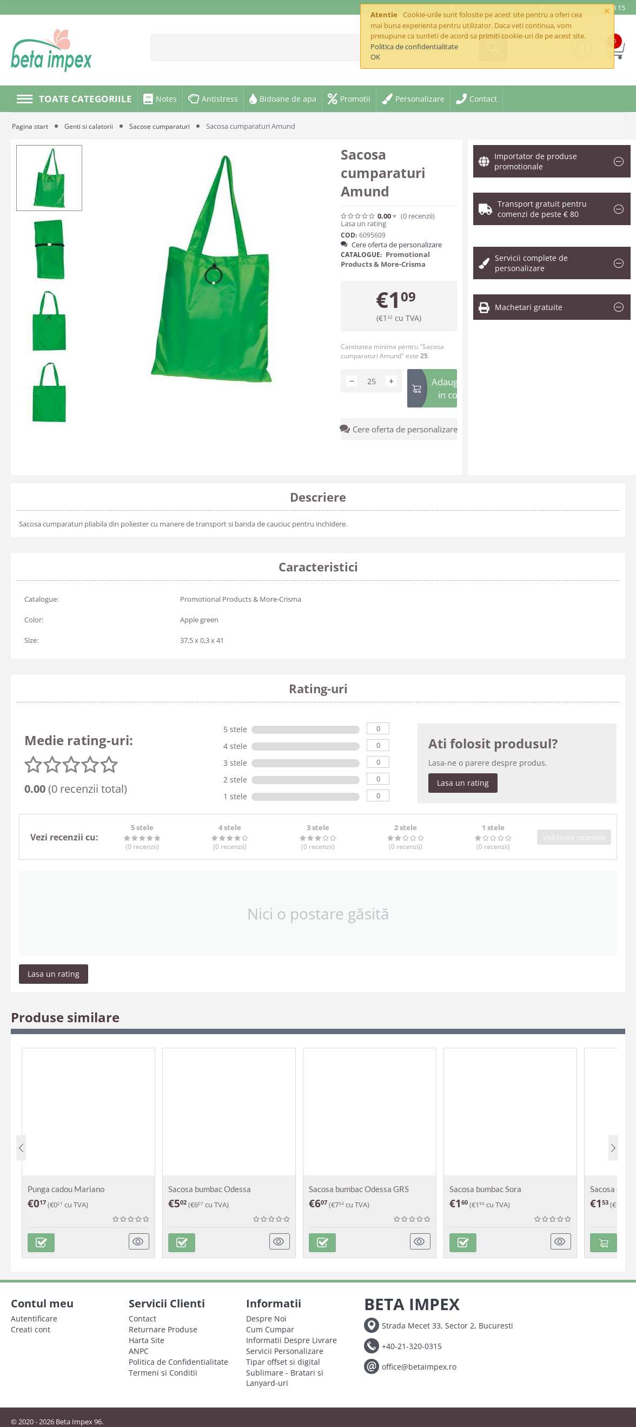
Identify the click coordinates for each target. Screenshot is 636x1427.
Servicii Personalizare (284, 1348)
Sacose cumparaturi (165, 126)
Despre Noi (266, 1316)
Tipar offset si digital (283, 1359)
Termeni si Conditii (163, 1370)
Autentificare (34, 1316)
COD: (349, 235)
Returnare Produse (163, 1326)
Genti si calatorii (92, 126)
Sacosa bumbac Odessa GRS (359, 1189)
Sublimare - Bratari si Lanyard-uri (284, 1375)
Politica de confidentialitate (414, 46)
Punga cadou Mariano (66, 1189)
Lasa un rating (363, 223)
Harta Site (146, 1337)
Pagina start (31, 126)
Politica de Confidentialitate (178, 1359)
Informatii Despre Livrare (291, 1337)
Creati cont (30, 1326)
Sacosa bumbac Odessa (209, 1189)
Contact (142, 1316)
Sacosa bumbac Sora (485, 1189)
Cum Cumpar (270, 1326)
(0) (418, 216)
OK (375, 57)
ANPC (139, 1348)
